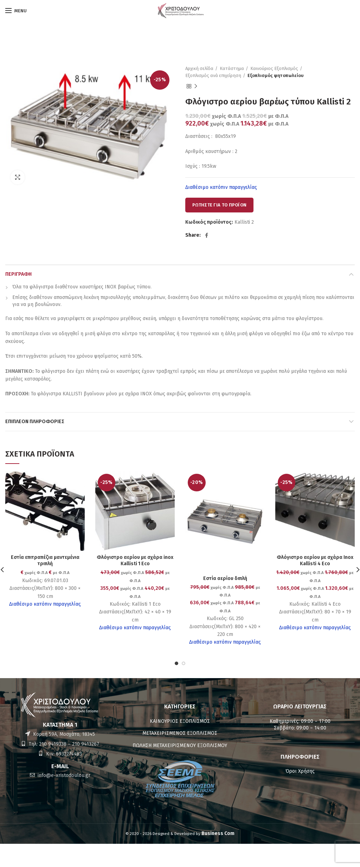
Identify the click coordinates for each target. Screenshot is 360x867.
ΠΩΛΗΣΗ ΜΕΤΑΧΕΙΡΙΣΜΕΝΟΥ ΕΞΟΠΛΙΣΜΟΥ (180, 745)
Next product (196, 86)
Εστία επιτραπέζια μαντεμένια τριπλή (45, 560)
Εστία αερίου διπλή (225, 578)
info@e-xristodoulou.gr (63, 775)
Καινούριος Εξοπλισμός (274, 68)
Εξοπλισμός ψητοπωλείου (276, 75)
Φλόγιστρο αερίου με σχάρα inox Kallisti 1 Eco (135, 560)
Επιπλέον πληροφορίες (34, 422)
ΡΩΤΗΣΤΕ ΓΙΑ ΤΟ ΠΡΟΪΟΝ (219, 205)
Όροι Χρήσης (300, 771)
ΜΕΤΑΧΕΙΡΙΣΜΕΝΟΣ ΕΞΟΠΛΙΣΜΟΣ (179, 733)
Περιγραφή (18, 274)
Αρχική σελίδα (199, 68)
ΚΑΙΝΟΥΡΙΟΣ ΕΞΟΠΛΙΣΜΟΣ (180, 721)
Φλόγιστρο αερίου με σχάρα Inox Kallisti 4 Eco (315, 560)
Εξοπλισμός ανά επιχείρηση (213, 75)
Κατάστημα (232, 68)
